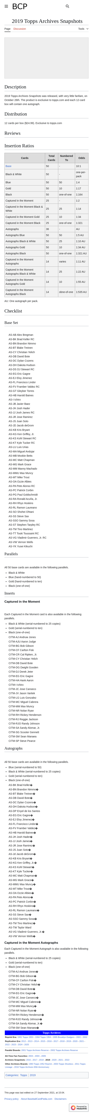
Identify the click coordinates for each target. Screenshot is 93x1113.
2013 (30, 1041)
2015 (43, 1041)
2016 (49, 1041)
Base (8, 166)
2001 (78, 1037)
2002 (85, 1037)
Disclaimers (60, 1099)
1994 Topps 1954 (43, 1037)
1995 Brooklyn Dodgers (63, 1037)
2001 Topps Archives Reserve (35, 1050)
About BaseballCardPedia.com (36, 1099)
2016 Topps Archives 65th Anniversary (31, 1067)
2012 (23, 1041)
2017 (56, 1041)
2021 (81, 1041)
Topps (23, 1075)
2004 (37, 1056)
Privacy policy (11, 1099)
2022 (7, 1044)
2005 (43, 1056)
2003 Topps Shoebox (63, 1064)
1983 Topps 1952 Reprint (40, 1064)
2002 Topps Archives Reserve (64, 1050)
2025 (26, 1044)
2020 (75, 1041)
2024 (20, 1044)
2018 (62, 1041)
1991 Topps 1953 (25, 1037)
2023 (13, 1044)
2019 (68, 1041)
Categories (12, 1075)
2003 (30, 1056)
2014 (36, 1041)
